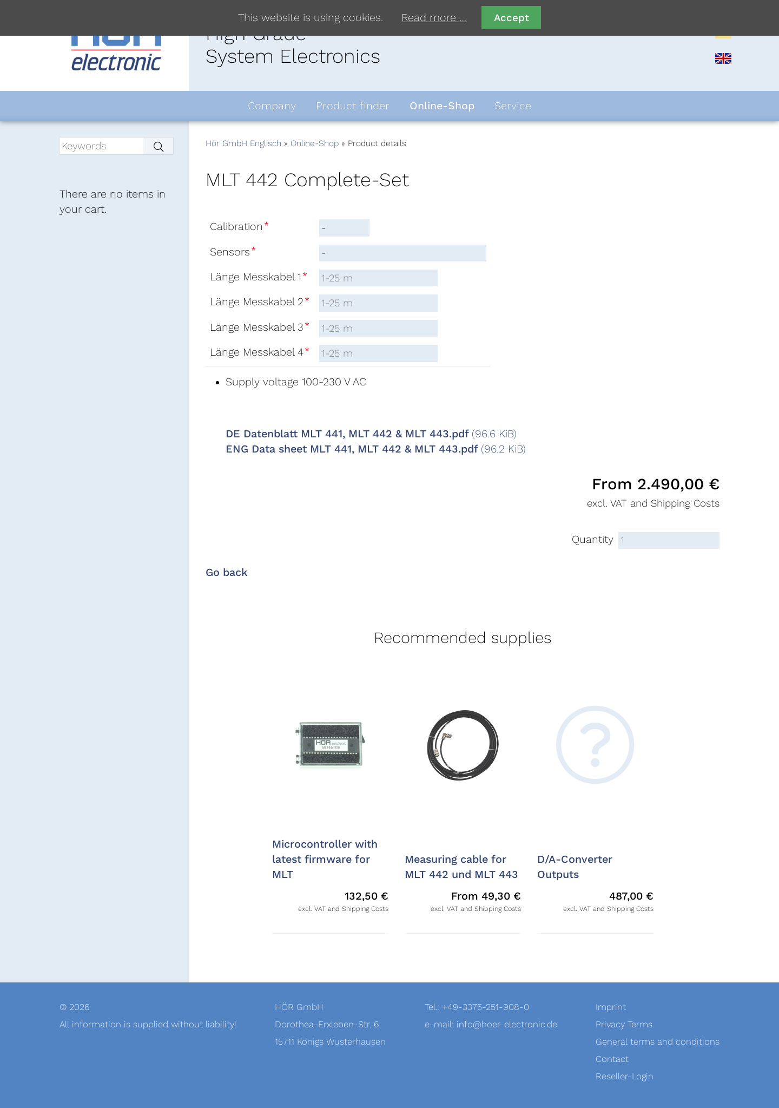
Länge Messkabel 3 (261, 327)
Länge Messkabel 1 (259, 277)
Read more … (433, 18)
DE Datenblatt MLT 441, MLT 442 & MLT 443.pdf (371, 434)
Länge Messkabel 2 (261, 302)
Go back (227, 573)
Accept (511, 17)
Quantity (592, 540)
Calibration (240, 227)
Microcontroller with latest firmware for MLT (325, 859)
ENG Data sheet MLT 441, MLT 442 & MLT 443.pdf (376, 449)
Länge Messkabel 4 (261, 352)
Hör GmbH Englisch (243, 143)
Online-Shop (315, 143)
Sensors (234, 252)
